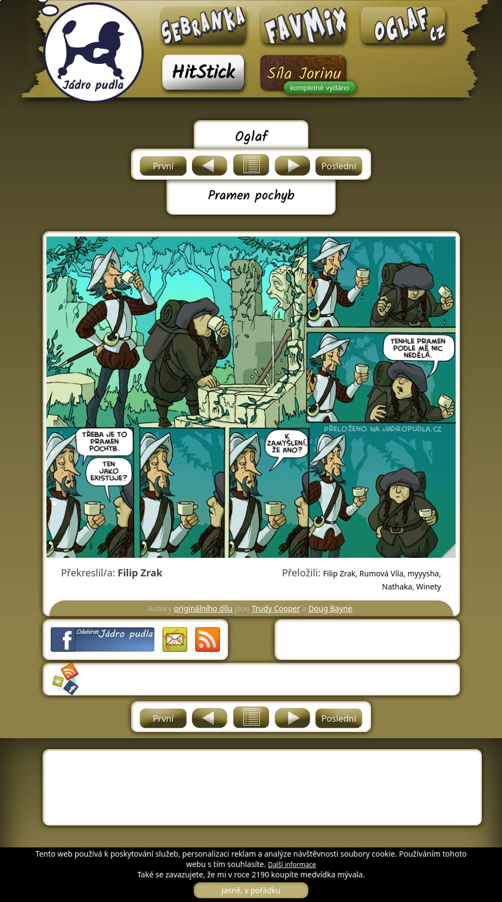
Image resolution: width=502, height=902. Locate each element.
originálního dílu (203, 608)
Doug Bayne (330, 608)
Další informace (292, 864)
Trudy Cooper (276, 608)
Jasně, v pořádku (251, 890)
